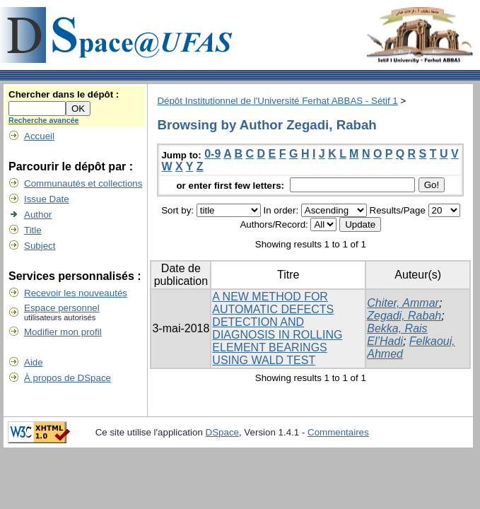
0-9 (212, 154)
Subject (39, 245)
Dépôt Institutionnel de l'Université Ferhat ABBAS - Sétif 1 (277, 100)
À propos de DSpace (67, 378)
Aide (33, 362)
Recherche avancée (43, 120)
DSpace (222, 432)
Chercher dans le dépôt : (63, 94)
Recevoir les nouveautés (75, 293)
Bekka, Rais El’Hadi (397, 334)
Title (33, 230)
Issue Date (46, 199)
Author (38, 214)
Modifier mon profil (63, 332)
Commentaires (338, 432)
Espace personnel (62, 308)
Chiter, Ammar (403, 303)
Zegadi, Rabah (404, 316)
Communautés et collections (83, 183)
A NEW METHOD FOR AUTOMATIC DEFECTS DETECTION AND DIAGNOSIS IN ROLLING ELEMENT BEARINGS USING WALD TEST (277, 328)
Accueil (39, 136)
